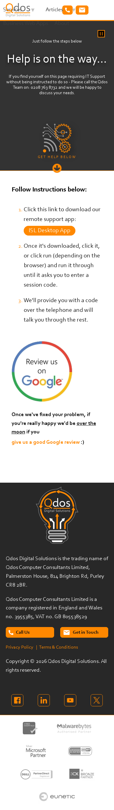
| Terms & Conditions (57, 647)
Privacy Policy (19, 647)
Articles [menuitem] (61, 11)
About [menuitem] (61, 23)
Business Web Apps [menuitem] (25, 23)
